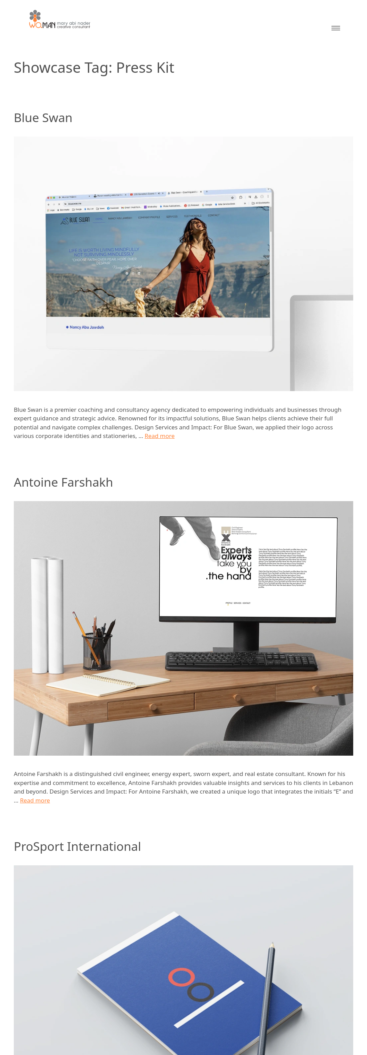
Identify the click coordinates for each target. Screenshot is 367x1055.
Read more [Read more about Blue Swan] (160, 436)
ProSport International (77, 846)
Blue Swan (43, 117)
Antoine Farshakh (63, 482)
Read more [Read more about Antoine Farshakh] (35, 800)
